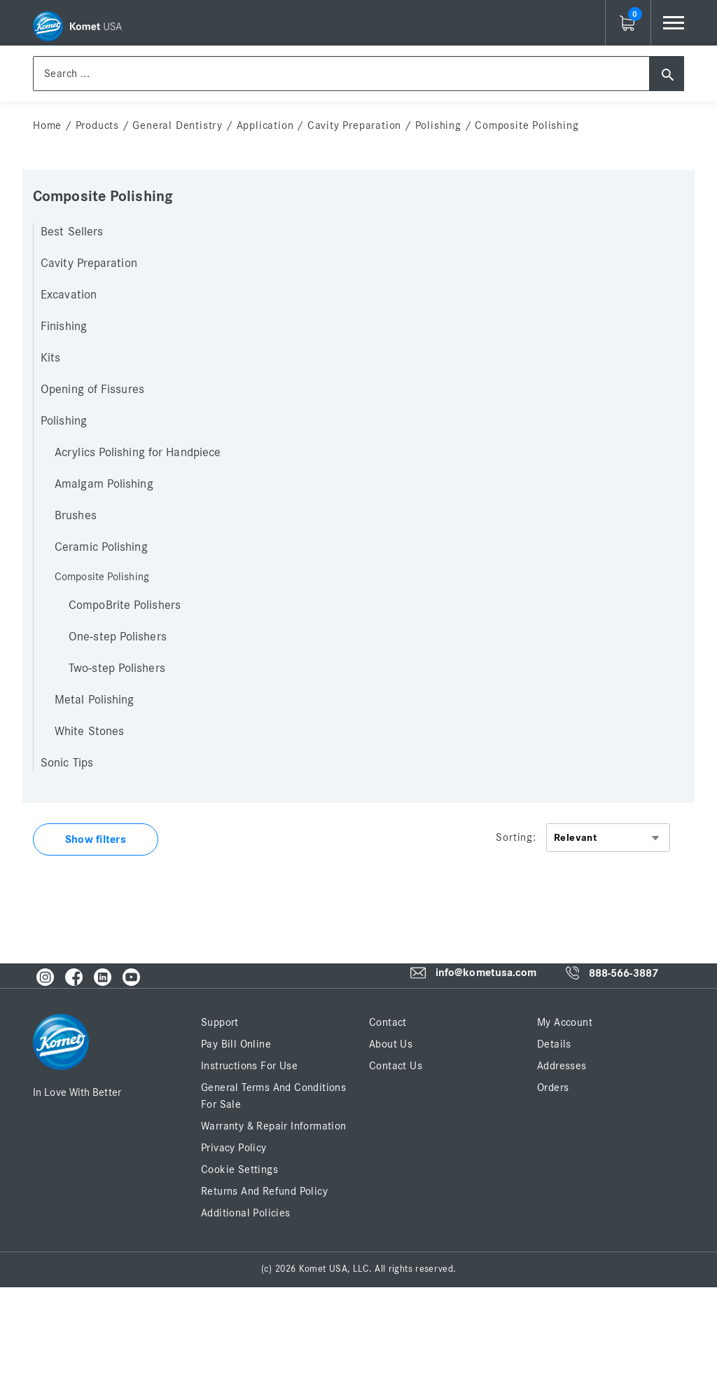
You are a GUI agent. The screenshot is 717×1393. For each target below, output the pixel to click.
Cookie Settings (239, 1169)
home (47, 125)
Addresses (562, 1065)
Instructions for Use (249, 1065)
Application (265, 125)
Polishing (438, 125)
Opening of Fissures (92, 389)
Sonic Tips (67, 763)
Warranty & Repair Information (274, 1126)
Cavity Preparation (354, 125)
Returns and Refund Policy (264, 1191)
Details (554, 1044)
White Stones (89, 731)
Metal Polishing (94, 700)
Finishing (64, 326)
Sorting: (516, 837)
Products (97, 125)
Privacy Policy (234, 1147)
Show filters (95, 839)
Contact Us (395, 1065)
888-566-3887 (623, 973)
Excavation (69, 295)
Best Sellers (72, 232)
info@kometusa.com (486, 973)
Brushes (76, 515)
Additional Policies (246, 1213)
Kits (50, 358)
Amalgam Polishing (104, 484)
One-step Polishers (118, 637)
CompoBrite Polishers (125, 605)
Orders (553, 1087)
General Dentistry (177, 125)
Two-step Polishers (117, 668)
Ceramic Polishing (101, 547)
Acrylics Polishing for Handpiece (138, 452)
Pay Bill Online (236, 1044)
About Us (390, 1044)
